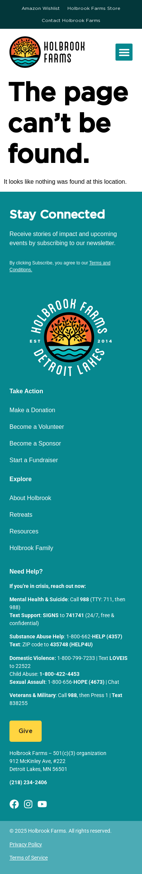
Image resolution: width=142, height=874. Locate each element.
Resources (23, 531)
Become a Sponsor (35, 443)
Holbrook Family (31, 548)
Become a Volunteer (36, 427)
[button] (124, 52)
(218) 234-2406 (28, 782)
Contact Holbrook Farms (71, 20)
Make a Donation (32, 410)
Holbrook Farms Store (93, 8)
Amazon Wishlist (41, 8)
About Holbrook (30, 498)
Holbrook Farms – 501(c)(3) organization (57, 753)
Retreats (20, 514)
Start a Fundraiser (33, 460)
